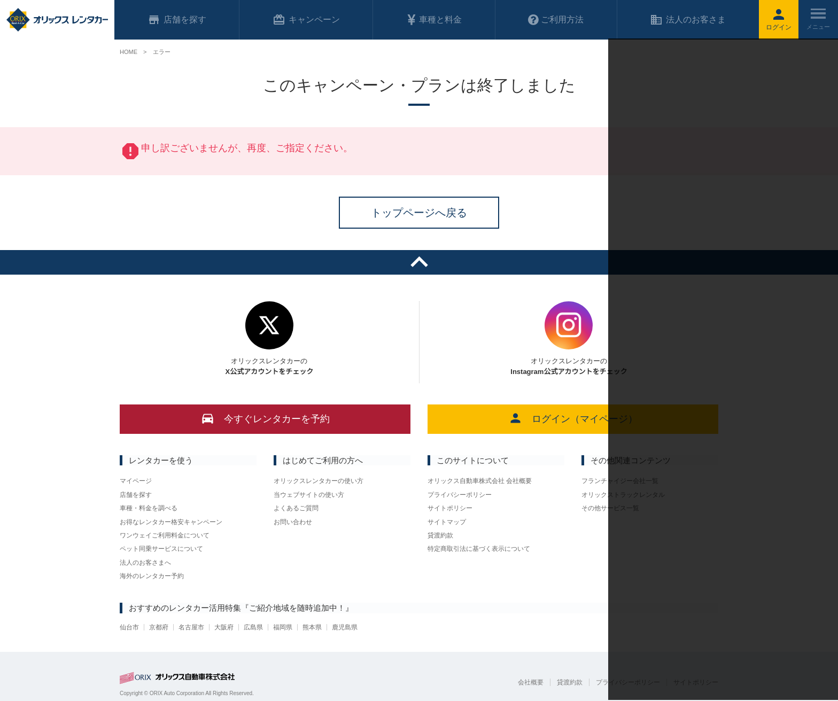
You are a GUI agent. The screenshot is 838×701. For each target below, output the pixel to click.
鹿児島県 (345, 627)
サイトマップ (447, 522)
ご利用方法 (556, 19)
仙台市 (129, 627)
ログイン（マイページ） (573, 418)
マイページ (136, 481)
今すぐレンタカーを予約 (265, 418)
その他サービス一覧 (610, 508)
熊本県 (312, 627)
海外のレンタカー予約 (152, 576)
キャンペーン (306, 19)
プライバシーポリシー (460, 495)
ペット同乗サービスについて (161, 548)
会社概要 (531, 682)
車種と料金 (434, 19)
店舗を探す (136, 495)
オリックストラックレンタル (623, 495)
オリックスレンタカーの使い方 (318, 481)
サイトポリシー (450, 508)
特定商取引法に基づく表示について (479, 548)
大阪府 (224, 627)
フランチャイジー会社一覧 (619, 481)
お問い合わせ (293, 522)
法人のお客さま (688, 19)
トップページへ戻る (419, 213)
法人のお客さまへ (145, 562)
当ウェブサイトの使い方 (309, 495)
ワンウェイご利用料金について (165, 535)
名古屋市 (191, 627)
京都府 (158, 627)
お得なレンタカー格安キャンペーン (171, 522)
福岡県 (282, 627)
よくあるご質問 (296, 508)
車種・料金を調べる (148, 508)
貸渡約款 (440, 535)
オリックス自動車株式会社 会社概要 (480, 481)
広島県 (253, 627)
